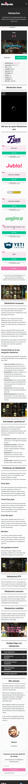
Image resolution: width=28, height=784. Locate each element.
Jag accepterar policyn (9, 773)
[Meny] (26, 3)
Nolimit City (16, 63)
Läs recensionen (18, 236)
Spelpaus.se (14, 182)
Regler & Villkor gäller (13, 183)
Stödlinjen (11, 182)
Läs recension (18, 183)
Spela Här (14, 153)
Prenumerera (14, 769)
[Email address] (14, 765)
